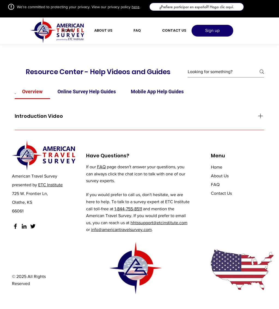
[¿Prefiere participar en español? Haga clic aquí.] (196, 7)
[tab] (32, 91)
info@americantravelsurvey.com (121, 229)
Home (216, 167)
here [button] (136, 7)
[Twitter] (32, 226)
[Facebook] (15, 226)
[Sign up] (212, 31)
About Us (220, 175)
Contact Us (221, 193)
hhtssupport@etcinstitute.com (159, 222)
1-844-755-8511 (128, 208)
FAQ (101, 166)
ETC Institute (50, 184)
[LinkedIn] (24, 226)
